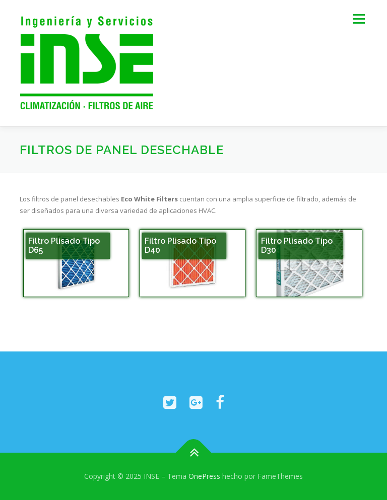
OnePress (204, 476)
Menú (358, 18)
